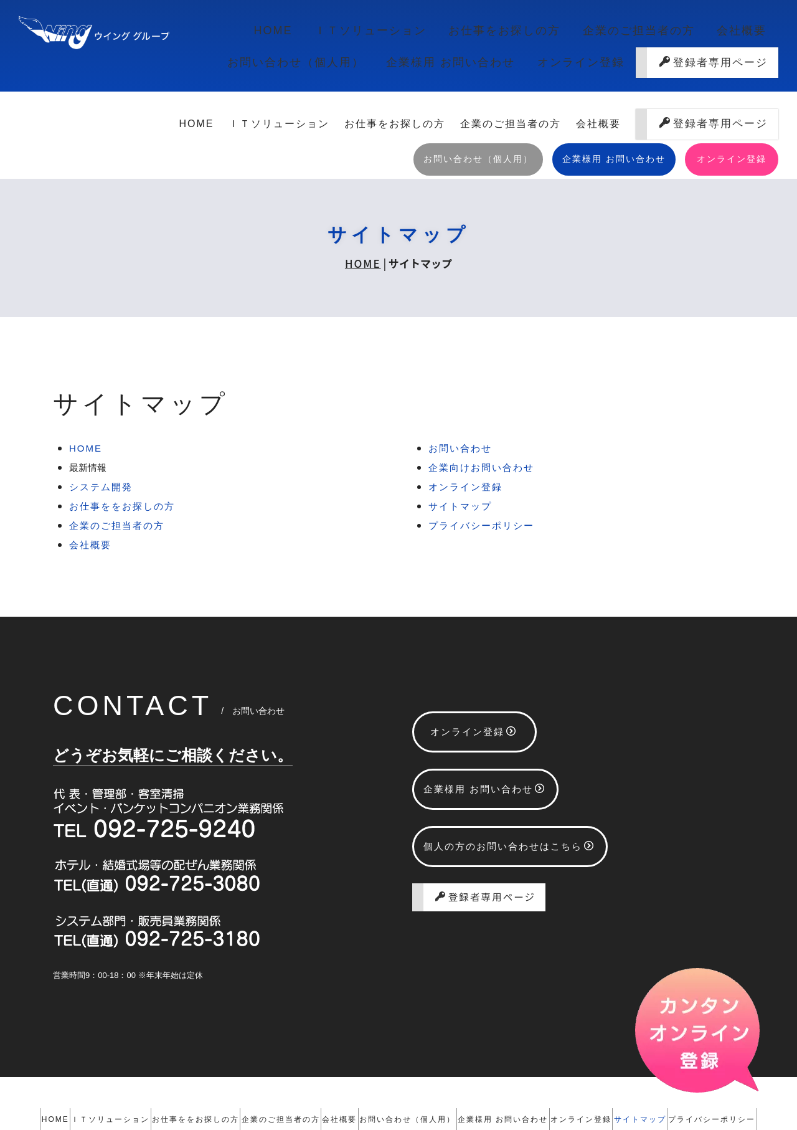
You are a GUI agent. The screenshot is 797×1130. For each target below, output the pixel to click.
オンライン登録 (581, 74)
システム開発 (101, 415)
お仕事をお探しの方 (399, 34)
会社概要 (602, 34)
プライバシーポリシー (481, 454)
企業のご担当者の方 (515, 34)
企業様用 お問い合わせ (469, 74)
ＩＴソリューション (283, 34)
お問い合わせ (460, 376)
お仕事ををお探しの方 (122, 434)
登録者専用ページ (713, 74)
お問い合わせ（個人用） (701, 34)
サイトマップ (460, 434)
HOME (200, 34)
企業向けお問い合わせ (481, 396)
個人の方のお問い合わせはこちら (509, 774)
